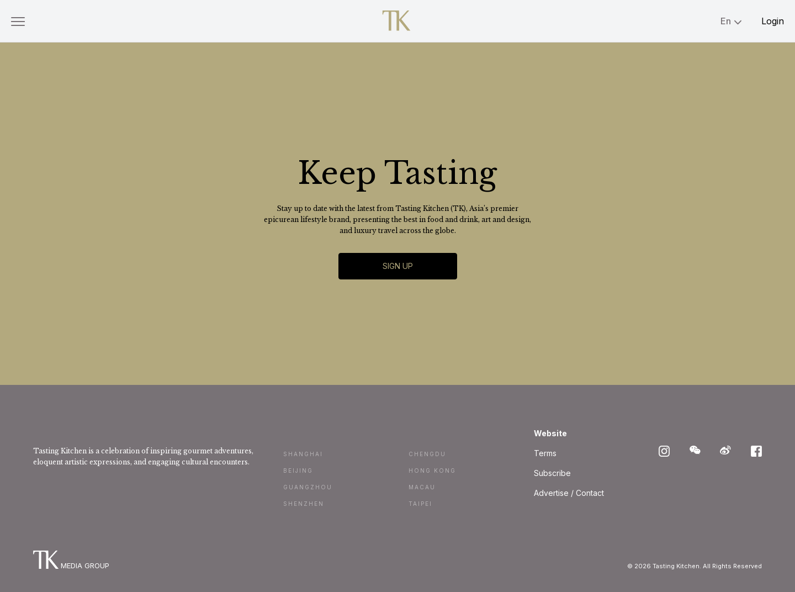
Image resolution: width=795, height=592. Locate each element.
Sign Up (398, 266)
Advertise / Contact (569, 493)
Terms (545, 453)
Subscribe (552, 473)
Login (772, 21)
